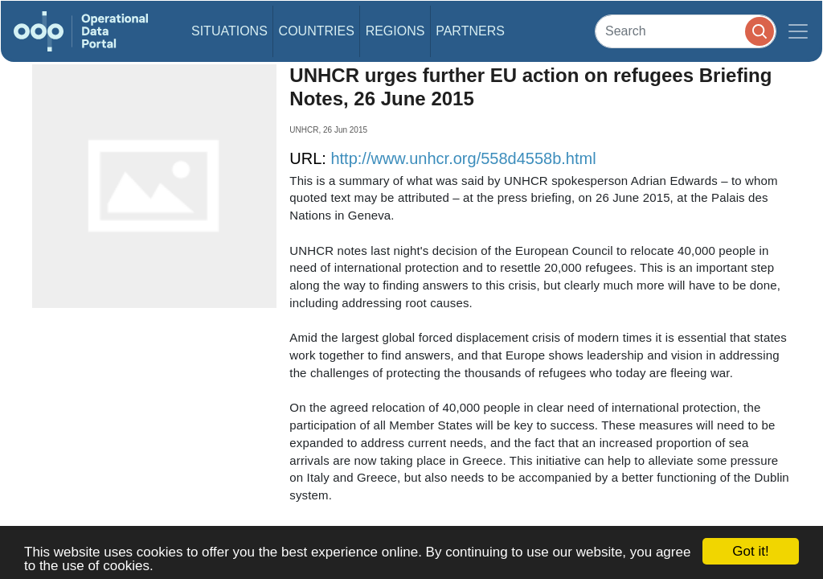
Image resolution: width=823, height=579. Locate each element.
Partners (470, 31)
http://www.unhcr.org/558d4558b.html (463, 158)
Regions (395, 31)
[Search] (685, 30)
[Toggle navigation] (798, 31)
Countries (316, 31)
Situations (229, 31)
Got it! (750, 551)
